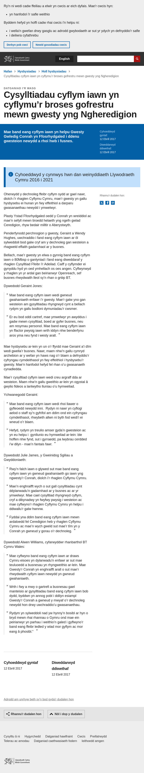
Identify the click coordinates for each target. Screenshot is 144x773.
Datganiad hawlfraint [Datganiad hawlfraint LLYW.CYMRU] (59, 736)
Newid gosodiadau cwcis (51, 44)
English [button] (64, 58)
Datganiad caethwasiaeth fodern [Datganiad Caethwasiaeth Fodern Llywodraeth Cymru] (55, 741)
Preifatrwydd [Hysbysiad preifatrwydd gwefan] (98, 736)
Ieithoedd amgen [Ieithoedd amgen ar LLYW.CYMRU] (93, 741)
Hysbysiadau (27, 71)
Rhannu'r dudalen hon (26, 714)
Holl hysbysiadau (54, 71)
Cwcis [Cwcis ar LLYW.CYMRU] (81, 736)
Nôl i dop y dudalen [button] (68, 714)
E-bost (113, 203)
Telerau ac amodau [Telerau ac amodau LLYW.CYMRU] (16, 741)
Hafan (8, 71)
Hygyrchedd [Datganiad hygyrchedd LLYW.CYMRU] (32, 736)
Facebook (107, 203)
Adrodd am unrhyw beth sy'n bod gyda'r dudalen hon (39, 699)
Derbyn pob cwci (17, 44)
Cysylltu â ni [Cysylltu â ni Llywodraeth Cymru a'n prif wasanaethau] (12, 736)
